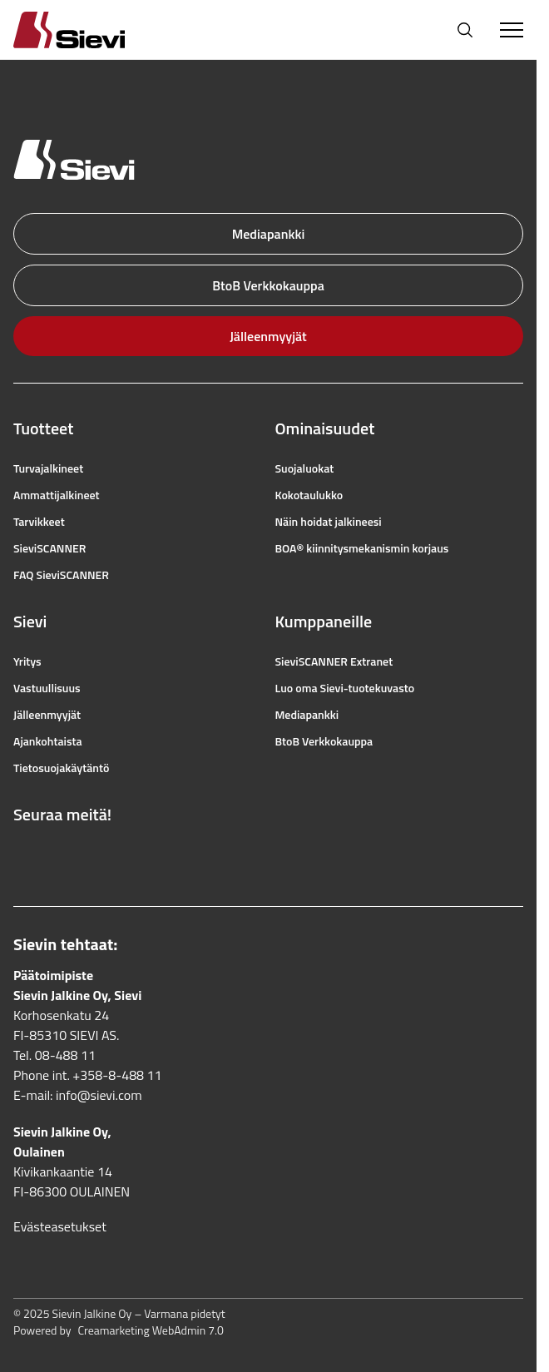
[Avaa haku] (465, 30)
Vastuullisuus (47, 688)
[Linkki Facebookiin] (21, 854)
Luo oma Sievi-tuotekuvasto (345, 688)
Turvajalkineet (48, 468)
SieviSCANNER (49, 548)
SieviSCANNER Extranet (334, 661)
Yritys (27, 661)
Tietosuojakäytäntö (61, 768)
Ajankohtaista (47, 741)
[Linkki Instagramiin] (58, 854)
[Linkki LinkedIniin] (131, 854)
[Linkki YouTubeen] (95, 854)
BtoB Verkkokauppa (268, 285)
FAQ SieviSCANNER (61, 575)
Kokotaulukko (309, 495)
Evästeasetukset (59, 1226)
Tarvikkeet (39, 521)
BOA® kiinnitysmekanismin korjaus (362, 548)
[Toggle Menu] (511, 30)
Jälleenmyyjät (268, 336)
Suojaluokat (304, 468)
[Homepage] (89, 29)
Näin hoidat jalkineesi (328, 521)
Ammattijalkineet (56, 495)
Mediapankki (268, 234)
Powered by (118, 1330)
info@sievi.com (99, 1095)
